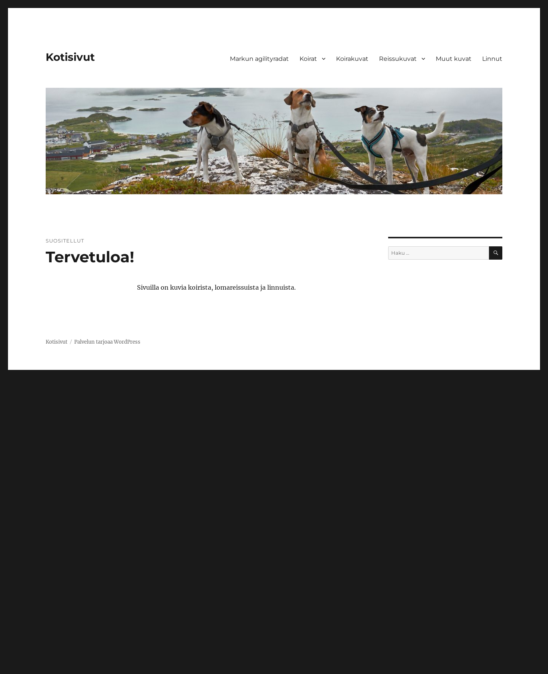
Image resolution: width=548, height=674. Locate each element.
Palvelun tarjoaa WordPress (107, 342)
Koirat (308, 58)
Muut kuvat (454, 58)
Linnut (492, 58)
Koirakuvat (352, 58)
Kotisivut (70, 57)
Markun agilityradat (259, 58)
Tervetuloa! (90, 256)
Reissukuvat (398, 58)
